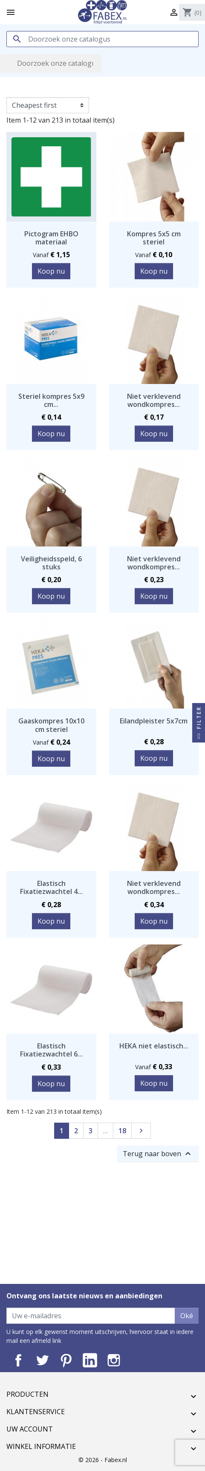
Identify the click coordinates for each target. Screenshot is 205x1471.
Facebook (18, 1360)
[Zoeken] (102, 39)
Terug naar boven (158, 1154)
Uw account (29, 1429)
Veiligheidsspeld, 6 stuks (51, 563)
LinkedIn (89, 1360)
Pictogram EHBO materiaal (51, 238)
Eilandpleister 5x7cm (154, 721)
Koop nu (51, 271)
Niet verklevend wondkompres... (154, 400)
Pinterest (66, 1360)
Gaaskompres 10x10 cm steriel (51, 725)
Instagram (113, 1360)
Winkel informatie (41, 1446)
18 (122, 1130)
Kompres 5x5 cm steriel (154, 238)
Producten (27, 1394)
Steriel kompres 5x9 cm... (51, 400)
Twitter (42, 1360)
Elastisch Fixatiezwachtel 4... (51, 887)
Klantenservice (35, 1411)
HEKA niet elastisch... (153, 1046)
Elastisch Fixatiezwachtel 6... (51, 1050)
